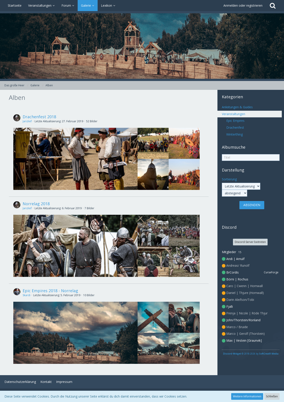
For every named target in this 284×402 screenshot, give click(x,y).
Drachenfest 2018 (39, 116)
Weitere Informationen (247, 396)
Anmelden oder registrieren (242, 5)
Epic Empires (235, 120)
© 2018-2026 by (250, 353)
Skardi (26, 295)
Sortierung (229, 179)
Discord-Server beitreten (250, 242)
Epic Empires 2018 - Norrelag (50, 290)
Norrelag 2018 (36, 203)
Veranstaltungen (233, 114)
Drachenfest (235, 127)
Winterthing (234, 134)
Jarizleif (27, 121)
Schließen (272, 396)
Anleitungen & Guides (237, 107)
